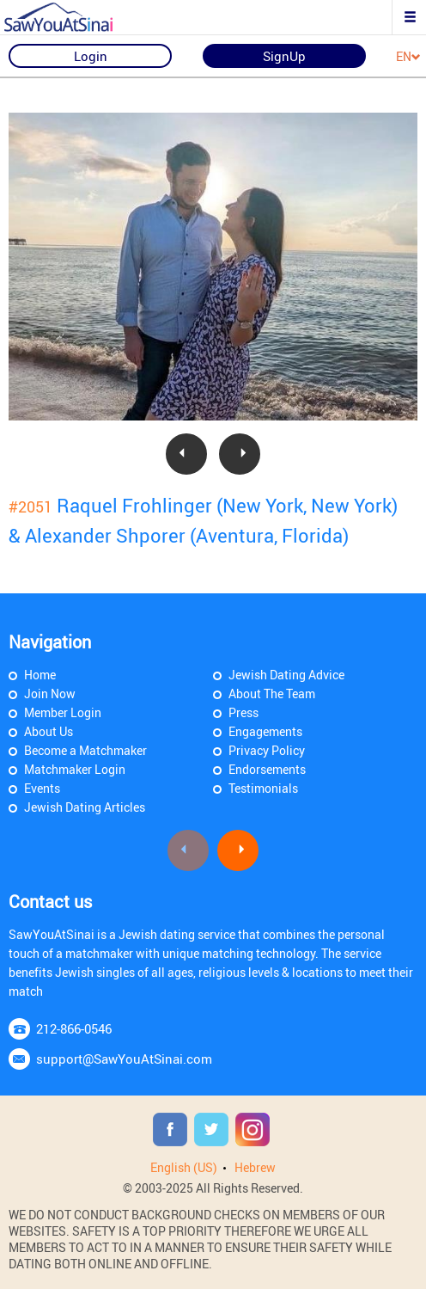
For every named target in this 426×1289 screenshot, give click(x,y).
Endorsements (267, 769)
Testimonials (263, 788)
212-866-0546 (74, 1028)
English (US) (183, 1167)
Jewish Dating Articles (84, 807)
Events (42, 788)
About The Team (271, 693)
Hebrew (255, 1167)
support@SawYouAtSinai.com (124, 1058)
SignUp (284, 55)
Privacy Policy (266, 750)
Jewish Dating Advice (286, 674)
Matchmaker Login (74, 769)
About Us (48, 731)
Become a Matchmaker (85, 750)
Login (90, 55)
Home (40, 674)
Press (243, 712)
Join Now (50, 693)
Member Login (62, 712)
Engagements (265, 731)
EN (408, 57)
